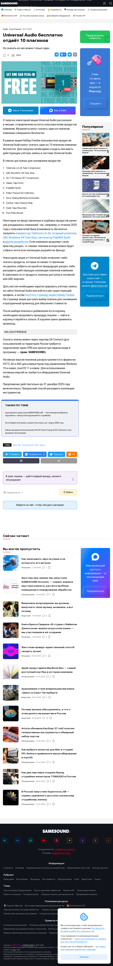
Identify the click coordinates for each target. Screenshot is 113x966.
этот (14, 950)
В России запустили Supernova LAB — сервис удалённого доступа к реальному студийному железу (47, 795)
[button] (57, 54)
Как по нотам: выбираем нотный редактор (94, 195)
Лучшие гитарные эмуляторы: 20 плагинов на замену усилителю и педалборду (94, 238)
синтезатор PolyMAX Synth (54, 237)
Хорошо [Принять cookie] (84, 957)
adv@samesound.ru (61, 853)
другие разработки (16, 241)
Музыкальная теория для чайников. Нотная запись (94, 216)
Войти (68, 492)
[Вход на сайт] (105, 3)
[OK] (95, 840)
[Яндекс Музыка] (69, 840)
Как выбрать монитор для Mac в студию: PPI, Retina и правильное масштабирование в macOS (49, 753)
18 (47, 718)
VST (37, 445)
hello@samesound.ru (65, 849)
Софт (6, 29)
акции (43, 445)
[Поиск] (110, 3)
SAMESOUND (28, 945)
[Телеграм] (4, 840)
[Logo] (9, 3)
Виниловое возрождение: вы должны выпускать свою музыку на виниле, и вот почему (47, 607)
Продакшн (25, 567)
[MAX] (30, 840)
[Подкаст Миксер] (82, 840)
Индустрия (26, 616)
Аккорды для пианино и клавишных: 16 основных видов (94, 173)
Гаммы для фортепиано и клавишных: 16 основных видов (94, 150)
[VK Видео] (56, 840)
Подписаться (94, 295)
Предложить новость (95, 37)
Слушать (95, 103)
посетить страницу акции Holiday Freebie (49, 294)
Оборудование (28, 595)
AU (20, 445)
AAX (15, 445)
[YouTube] (43, 840)
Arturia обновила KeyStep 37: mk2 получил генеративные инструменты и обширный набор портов (47, 732)
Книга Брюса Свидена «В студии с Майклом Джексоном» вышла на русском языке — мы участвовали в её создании (49, 628)
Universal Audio (28, 445)
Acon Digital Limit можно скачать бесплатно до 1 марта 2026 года (34, 423)
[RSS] (108, 840)
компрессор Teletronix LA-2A (33, 233)
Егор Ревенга (15, 29)
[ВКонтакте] (17, 840)
